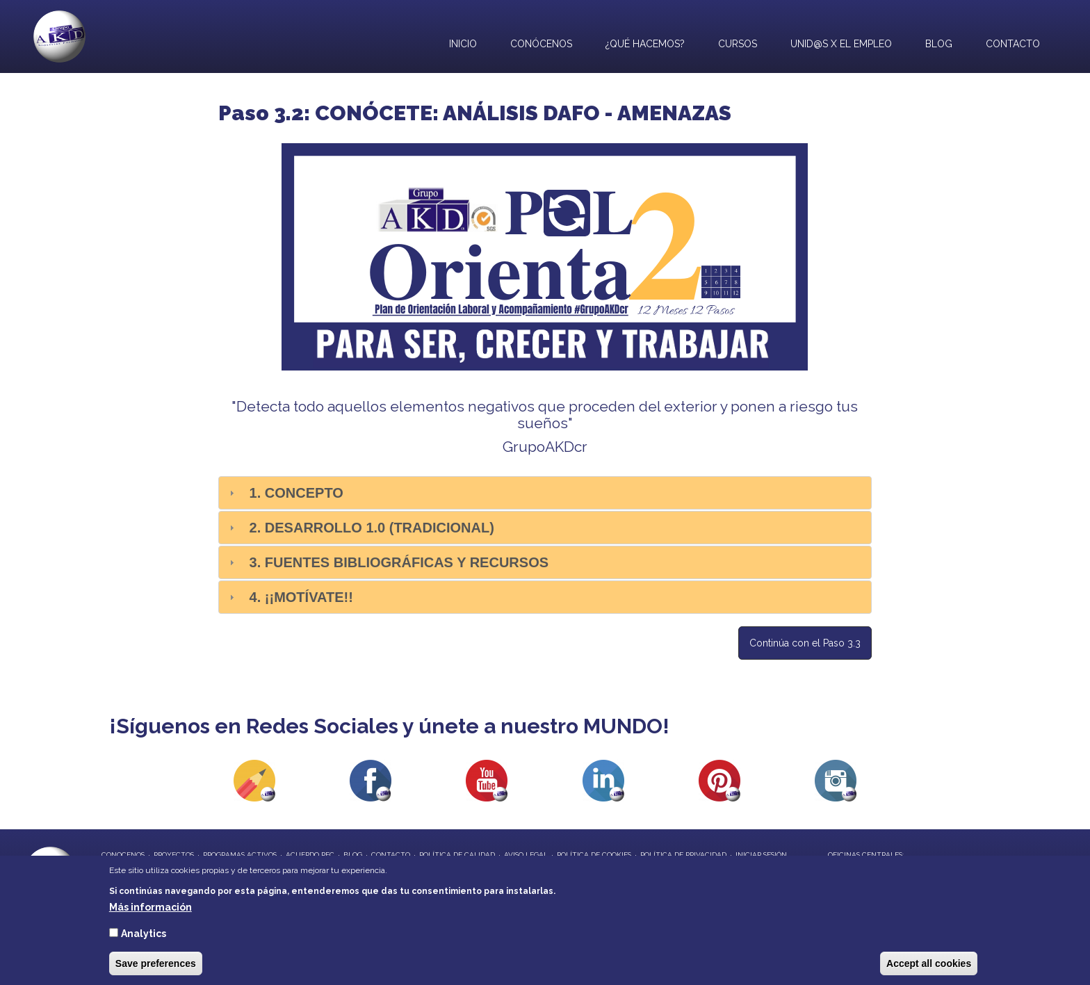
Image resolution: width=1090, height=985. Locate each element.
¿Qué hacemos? (641, 42)
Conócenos (541, 43)
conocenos (123, 854)
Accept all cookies (928, 963)
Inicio (463, 43)
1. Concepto (296, 492)
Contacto (1013, 43)
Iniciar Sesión (761, 854)
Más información (150, 907)
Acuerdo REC (310, 854)
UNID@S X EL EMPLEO (838, 42)
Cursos (737, 43)
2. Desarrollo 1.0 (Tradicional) (372, 527)
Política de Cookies (594, 854)
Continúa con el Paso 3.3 (805, 643)
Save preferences (155, 963)
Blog (938, 43)
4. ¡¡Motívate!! (301, 597)
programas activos (240, 854)
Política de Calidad (457, 854)
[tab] (545, 493)
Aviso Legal (526, 854)
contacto (390, 854)
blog (352, 854)
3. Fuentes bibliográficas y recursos (399, 562)
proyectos (174, 854)
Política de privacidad (683, 854)
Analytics (143, 933)
